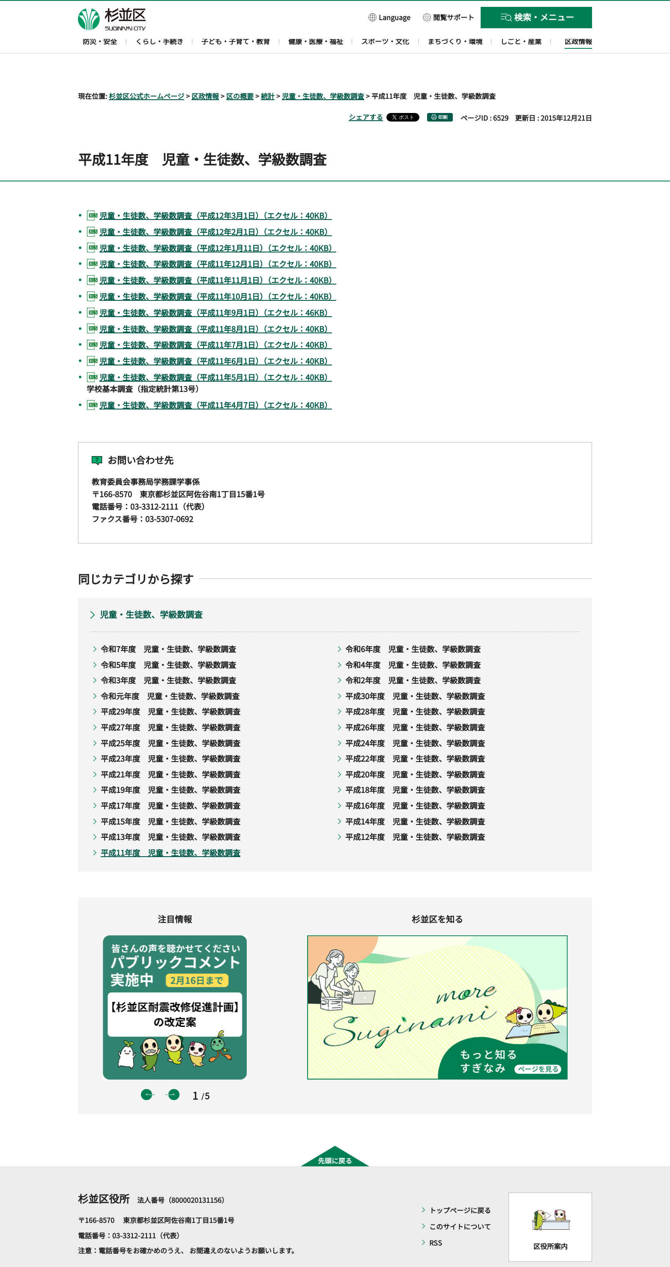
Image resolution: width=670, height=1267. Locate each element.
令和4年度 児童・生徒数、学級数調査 (413, 639)
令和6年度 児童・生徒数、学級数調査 (413, 623)
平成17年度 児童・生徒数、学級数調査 (170, 780)
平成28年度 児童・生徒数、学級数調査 (415, 686)
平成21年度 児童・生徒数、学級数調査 (170, 749)
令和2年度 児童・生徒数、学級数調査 (413, 655)
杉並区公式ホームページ (146, 71)
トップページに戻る (460, 1186)
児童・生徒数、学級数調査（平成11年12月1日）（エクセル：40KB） (217, 239)
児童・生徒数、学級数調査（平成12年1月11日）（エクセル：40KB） (217, 222)
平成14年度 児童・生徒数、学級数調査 (415, 796)
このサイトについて (460, 1202)
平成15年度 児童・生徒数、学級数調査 (170, 796)
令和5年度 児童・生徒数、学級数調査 (168, 639)
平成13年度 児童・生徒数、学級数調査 (170, 812)
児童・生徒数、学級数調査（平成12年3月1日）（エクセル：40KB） (215, 190)
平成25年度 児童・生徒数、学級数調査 (170, 718)
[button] (389, 16)
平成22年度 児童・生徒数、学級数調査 (415, 733)
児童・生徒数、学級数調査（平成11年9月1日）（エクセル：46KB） (215, 287)
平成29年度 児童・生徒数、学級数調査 (170, 686)
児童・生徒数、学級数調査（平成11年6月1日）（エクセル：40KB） (215, 336)
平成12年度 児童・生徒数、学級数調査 (415, 812)
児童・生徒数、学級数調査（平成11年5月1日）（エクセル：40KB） (215, 352)
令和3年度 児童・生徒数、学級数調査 (168, 655)
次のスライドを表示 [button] (173, 1069)
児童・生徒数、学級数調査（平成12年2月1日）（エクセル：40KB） (215, 206)
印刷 (443, 92)
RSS (435, 1218)
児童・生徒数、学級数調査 (323, 71)
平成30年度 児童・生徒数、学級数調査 (415, 671)
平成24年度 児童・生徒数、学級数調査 (415, 718)
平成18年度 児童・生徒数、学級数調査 (415, 765)
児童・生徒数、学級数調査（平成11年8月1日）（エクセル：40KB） (215, 303)
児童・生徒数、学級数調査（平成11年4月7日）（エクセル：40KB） (215, 380)
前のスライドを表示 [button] (146, 1069)
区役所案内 (550, 1221)
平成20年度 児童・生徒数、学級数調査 (415, 749)
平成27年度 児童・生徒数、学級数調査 (170, 702)
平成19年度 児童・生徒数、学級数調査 (170, 765)
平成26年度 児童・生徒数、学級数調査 (415, 702)
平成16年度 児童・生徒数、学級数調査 (415, 780)
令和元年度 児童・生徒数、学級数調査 (170, 671)
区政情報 (205, 71)
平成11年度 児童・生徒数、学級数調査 (170, 827)
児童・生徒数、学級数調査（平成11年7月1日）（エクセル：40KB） (215, 320)
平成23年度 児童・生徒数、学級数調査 (170, 733)
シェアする (366, 92)
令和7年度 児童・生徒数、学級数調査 (168, 623)
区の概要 (240, 71)
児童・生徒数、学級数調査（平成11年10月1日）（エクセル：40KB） (217, 271)
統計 (268, 71)
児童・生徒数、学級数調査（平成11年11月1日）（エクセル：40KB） (217, 255)
